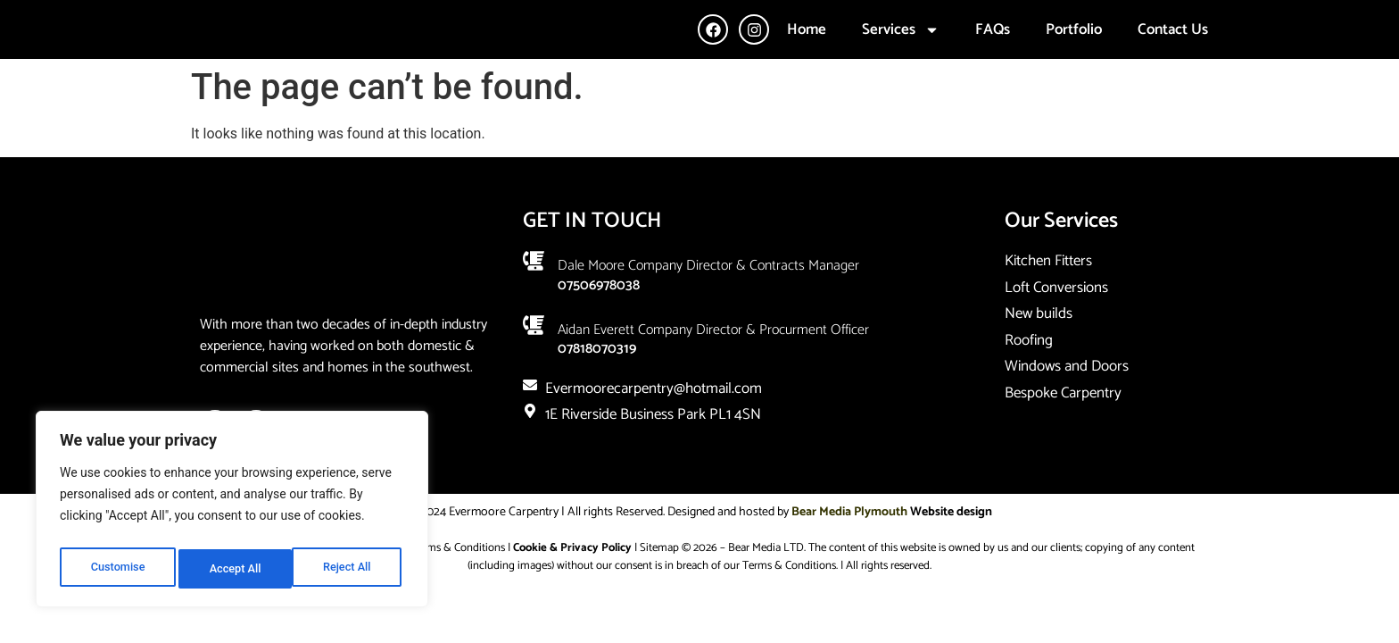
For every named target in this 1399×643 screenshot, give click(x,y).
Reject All (233, 569)
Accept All (348, 569)
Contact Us (1173, 49)
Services (901, 49)
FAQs (992, 49)
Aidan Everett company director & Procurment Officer (713, 369)
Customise (116, 569)
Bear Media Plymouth (849, 552)
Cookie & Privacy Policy (572, 588)
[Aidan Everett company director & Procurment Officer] (533, 364)
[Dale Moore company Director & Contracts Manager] (533, 301)
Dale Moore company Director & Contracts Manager (708, 306)
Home (806, 49)
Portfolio (1074, 49)
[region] (232, 513)
